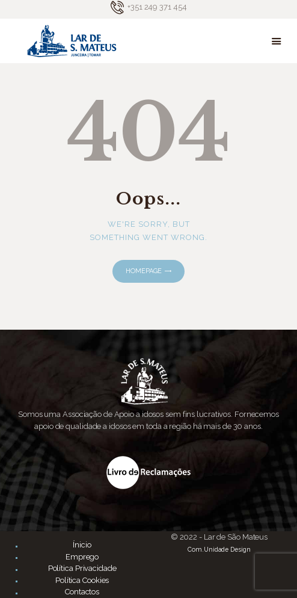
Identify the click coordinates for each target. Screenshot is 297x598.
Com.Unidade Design (219, 549)
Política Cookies (82, 580)
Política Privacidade (82, 568)
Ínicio (82, 544)
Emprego (82, 556)
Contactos (82, 591)
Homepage (144, 271)
